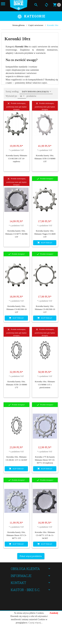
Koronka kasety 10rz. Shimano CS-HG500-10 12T (16, 309)
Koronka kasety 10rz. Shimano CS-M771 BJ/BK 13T (16, 234)
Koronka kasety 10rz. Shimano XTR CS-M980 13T (44, 158)
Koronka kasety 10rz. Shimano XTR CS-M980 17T (16, 384)
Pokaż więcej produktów (31, 556)
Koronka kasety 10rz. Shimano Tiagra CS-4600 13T (45, 234)
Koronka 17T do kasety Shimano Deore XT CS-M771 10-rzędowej (45, 460)
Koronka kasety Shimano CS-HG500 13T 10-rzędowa (16, 158)
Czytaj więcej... (35, 622)
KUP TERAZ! (44, 242)
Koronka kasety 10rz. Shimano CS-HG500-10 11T (45, 309)
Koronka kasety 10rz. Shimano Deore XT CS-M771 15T (16, 535)
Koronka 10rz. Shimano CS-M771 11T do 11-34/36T (45, 535)
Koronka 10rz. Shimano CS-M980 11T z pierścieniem (45, 384)
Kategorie (34, 16)
